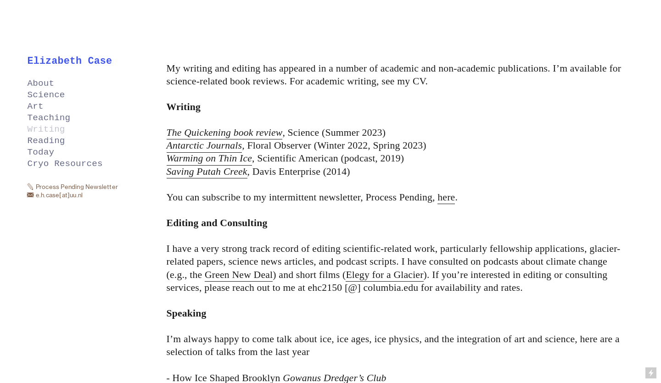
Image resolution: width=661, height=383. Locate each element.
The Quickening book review (225, 132)
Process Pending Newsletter (77, 186)
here (446, 197)
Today (41, 152)
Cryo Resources (65, 164)
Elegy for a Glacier (384, 274)
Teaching (49, 118)
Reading (46, 141)
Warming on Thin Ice (209, 158)
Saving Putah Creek (207, 171)
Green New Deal (239, 274)
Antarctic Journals (204, 145)
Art (36, 106)
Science (46, 95)
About (41, 84)
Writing (46, 129)
